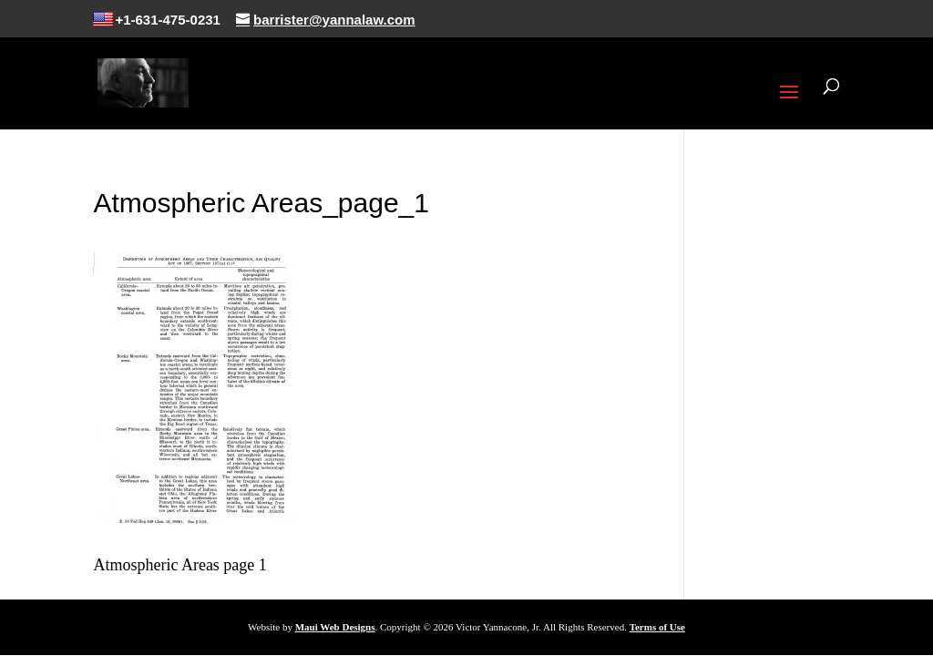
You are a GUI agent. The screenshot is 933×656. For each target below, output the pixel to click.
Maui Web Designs (335, 626)
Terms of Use (657, 626)
